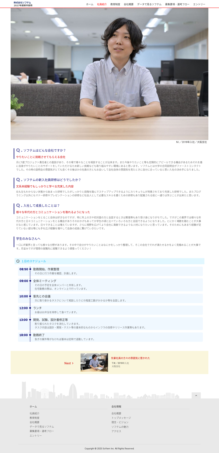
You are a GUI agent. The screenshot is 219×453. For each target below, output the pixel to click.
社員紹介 (102, 4)
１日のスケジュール (33, 261)
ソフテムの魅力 (120, 426)
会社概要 (129, 4)
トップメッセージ (121, 417)
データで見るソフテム (149, 4)
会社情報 (116, 406)
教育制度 (115, 4)
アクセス (116, 431)
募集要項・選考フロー (177, 4)
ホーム (89, 4)
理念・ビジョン (120, 422)
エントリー (199, 4)
